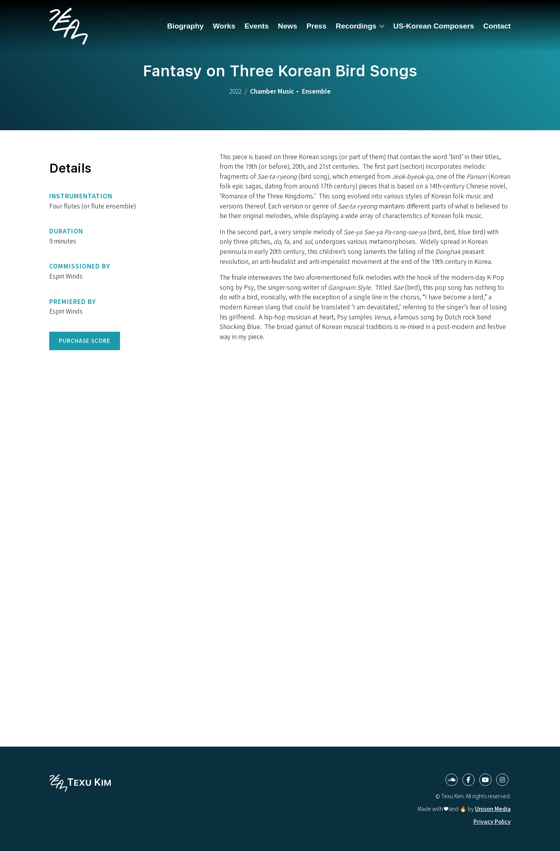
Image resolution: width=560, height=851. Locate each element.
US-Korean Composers (433, 26)
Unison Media (493, 809)
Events (257, 26)
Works (224, 26)
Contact (497, 26)
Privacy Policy (492, 821)
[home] (68, 26)
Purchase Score (84, 340)
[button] (360, 26)
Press (317, 26)
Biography (185, 26)
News (287, 26)
